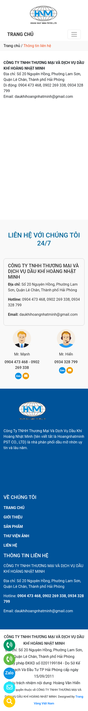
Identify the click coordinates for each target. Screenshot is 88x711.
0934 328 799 (66, 362)
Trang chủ (12, 45)
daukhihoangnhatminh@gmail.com (48, 314)
